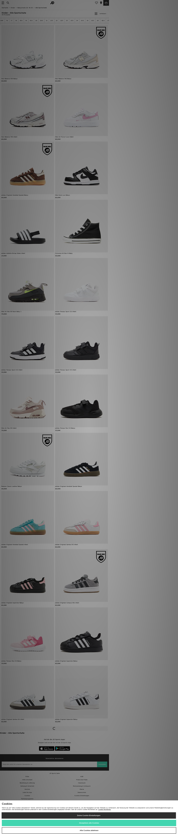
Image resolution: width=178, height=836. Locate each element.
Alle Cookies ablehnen (89, 830)
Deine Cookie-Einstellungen (88, 815)
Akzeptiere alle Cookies (89, 823)
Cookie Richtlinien (104, 809)
